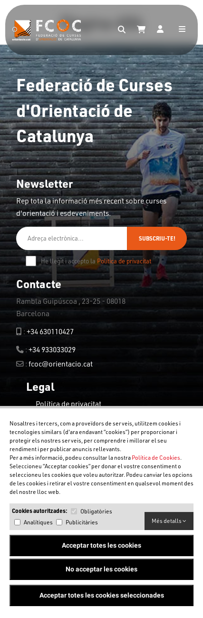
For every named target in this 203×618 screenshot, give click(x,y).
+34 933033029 (52, 349)
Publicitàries (82, 522)
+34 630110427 (50, 331)
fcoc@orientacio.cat (61, 363)
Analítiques (38, 522)
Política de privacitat (124, 261)
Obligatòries (96, 511)
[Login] (160, 30)
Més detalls (169, 520)
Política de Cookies (156, 457)
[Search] (122, 30)
